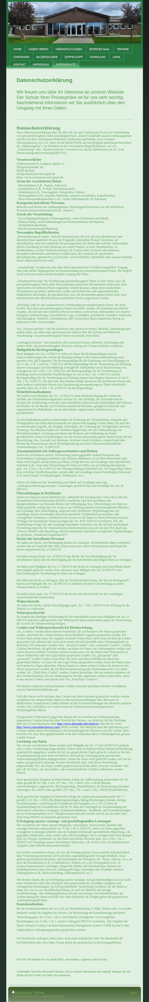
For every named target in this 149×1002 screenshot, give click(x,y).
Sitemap (39, 992)
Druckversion (22, 992)
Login (133, 992)
